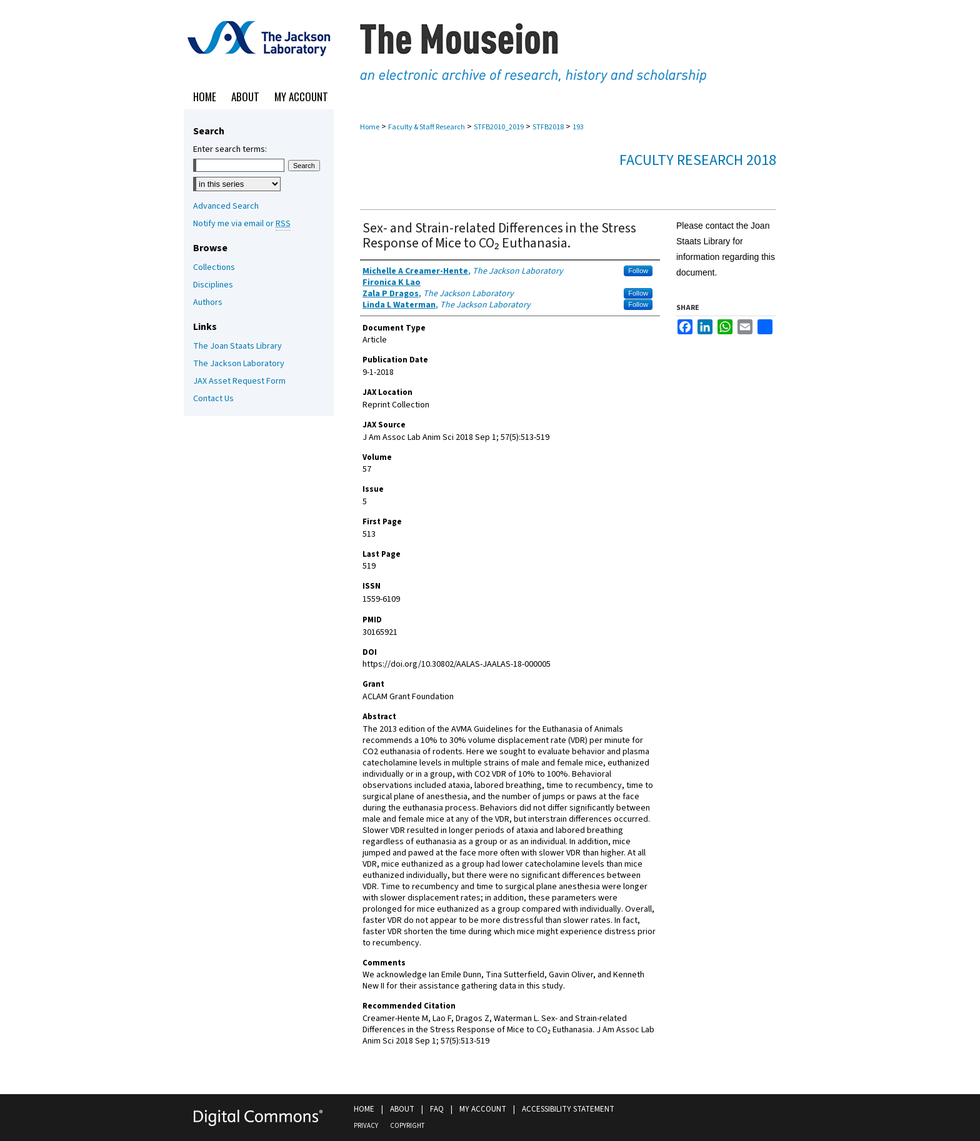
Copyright (407, 1125)
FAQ (437, 1109)
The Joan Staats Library (237, 346)
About (402, 1109)
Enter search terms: (230, 149)
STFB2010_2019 (499, 127)
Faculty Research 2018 (697, 160)
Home (369, 127)
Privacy (366, 1125)
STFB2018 (548, 127)
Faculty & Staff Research (426, 127)
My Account (482, 1109)
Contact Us (213, 398)
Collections (214, 267)
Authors (207, 302)
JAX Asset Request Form (239, 381)
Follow (638, 270)
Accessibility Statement (568, 1109)
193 (578, 127)
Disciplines (213, 285)
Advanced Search (226, 206)
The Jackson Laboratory (238, 363)
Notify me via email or (242, 223)
